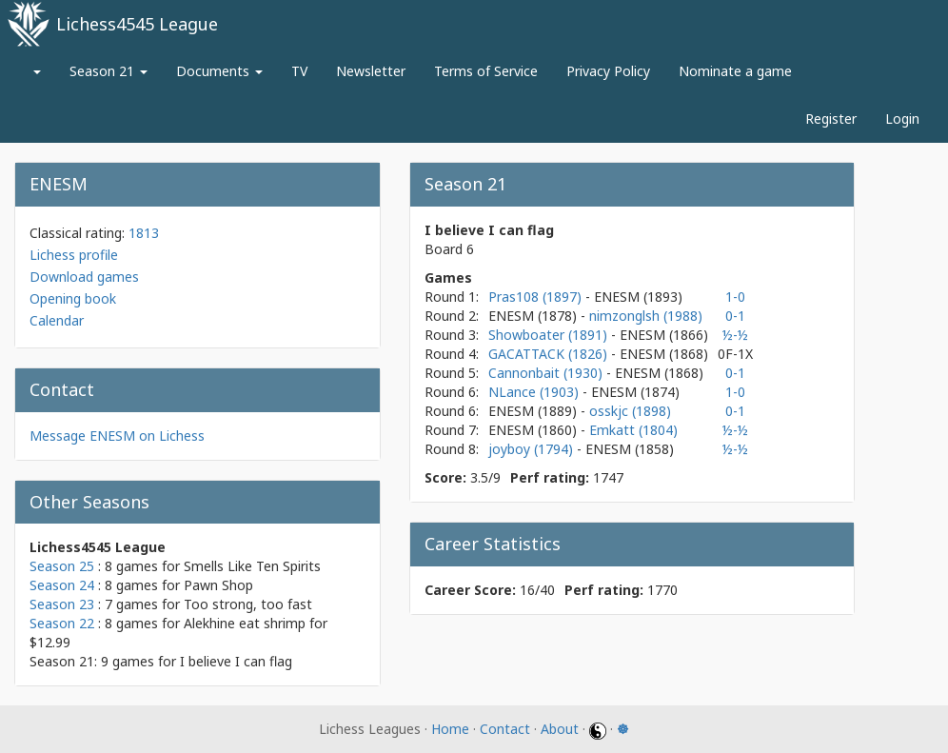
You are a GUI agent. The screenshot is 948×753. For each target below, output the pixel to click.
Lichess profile (74, 255)
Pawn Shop (218, 585)
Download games (84, 277)
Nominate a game (735, 71)
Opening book (73, 298)
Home (450, 729)
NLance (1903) (535, 392)
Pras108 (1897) (536, 296)
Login (902, 118)
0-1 (735, 316)
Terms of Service (486, 71)
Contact (505, 729)
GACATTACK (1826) (549, 354)
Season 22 (62, 623)
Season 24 (62, 585)
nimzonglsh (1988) (645, 316)
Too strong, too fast (248, 604)
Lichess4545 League (137, 23)
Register (831, 118)
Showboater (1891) (549, 335)
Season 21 (108, 71)
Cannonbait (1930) (547, 373)
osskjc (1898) (630, 411)
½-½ (735, 335)
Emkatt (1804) (633, 430)
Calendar (57, 320)
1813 (143, 233)
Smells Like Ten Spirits (252, 566)
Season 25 (62, 566)
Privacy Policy (608, 71)
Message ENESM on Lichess (117, 435)
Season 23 (62, 604)
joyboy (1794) (532, 449)
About (560, 729)
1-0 (735, 296)
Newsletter (370, 71)
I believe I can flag (236, 661)
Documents (219, 71)
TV (299, 71)
